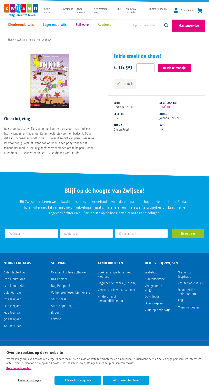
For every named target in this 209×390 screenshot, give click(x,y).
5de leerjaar (12, 319)
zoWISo (56, 319)
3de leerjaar (12, 306)
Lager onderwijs (55, 25)
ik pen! (55, 312)
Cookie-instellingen (29, 380)
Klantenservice (188, 26)
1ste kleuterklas (15, 272)
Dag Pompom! (60, 286)
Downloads (67, 9)
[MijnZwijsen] (182, 11)
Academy (104, 25)
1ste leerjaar (12, 292)
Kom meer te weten (18, 368)
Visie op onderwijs (157, 310)
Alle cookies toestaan (126, 380)
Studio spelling (61, 306)
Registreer (188, 233)
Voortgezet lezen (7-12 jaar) (116, 290)
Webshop (151, 272)
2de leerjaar (12, 299)
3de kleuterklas (14, 286)
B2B (119, 9)
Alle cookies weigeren (78, 380)
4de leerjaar (12, 312)
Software (82, 25)
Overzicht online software (68, 272)
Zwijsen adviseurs (190, 283)
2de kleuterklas (14, 279)
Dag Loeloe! (59, 279)
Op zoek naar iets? (166, 26)
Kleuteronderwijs (21, 25)
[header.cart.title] (200, 11)
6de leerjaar (12, 326)
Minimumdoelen (158, 9)
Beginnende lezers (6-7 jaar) (117, 283)
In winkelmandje (174, 68)
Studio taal (58, 299)
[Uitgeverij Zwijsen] (23, 10)
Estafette (165, 107)
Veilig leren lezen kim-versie (70, 292)
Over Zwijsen (154, 303)
